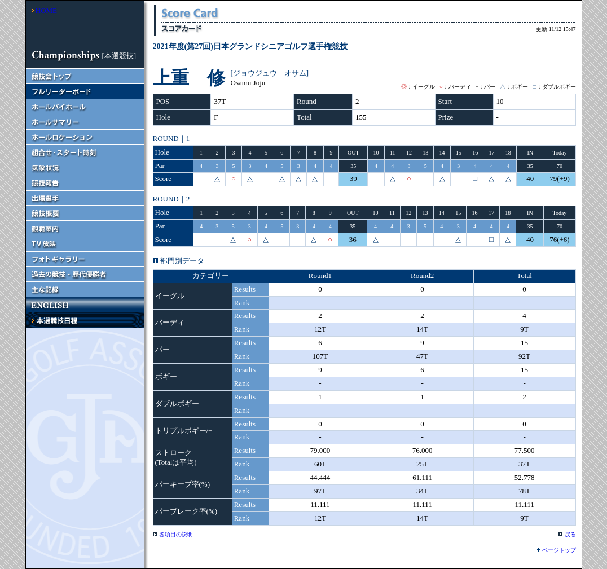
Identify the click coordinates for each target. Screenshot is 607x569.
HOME (46, 10)
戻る (570, 534)
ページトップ (559, 550)
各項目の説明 (176, 534)
